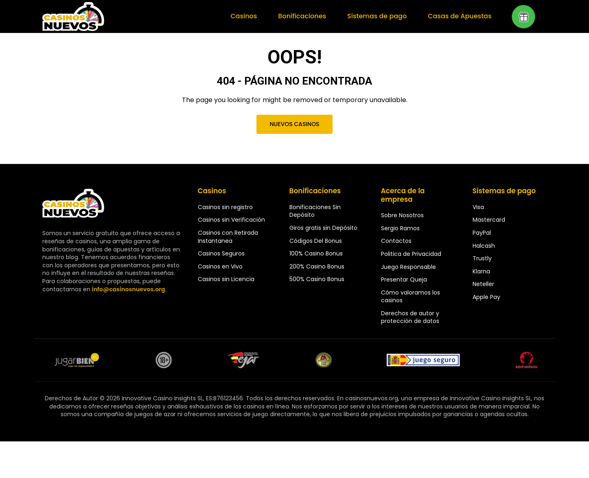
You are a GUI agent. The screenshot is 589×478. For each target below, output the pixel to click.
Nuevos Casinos (294, 124)
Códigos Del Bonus (315, 241)
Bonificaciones (302, 16)
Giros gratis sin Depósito (323, 228)
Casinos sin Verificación (231, 220)
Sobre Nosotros (402, 215)
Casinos (243, 16)
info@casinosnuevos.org (128, 289)
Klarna (481, 271)
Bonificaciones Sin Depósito (315, 211)
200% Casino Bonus (316, 266)
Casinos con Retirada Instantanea (228, 237)
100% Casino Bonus (316, 253)
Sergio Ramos (400, 228)
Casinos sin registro (225, 207)
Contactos (396, 241)
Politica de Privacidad (411, 254)
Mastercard (489, 220)
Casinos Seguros (221, 253)
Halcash (484, 246)
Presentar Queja (404, 279)
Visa (478, 207)
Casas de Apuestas (459, 16)
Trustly (482, 258)
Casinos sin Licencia (226, 279)
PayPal (482, 233)
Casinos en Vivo (220, 266)
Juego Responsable (408, 267)
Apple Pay (486, 297)
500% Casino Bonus (316, 279)
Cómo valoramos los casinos (410, 296)
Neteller (483, 284)
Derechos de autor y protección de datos (410, 317)
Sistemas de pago (377, 16)
